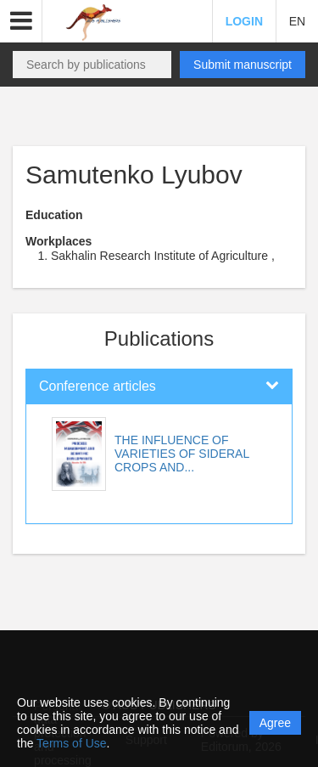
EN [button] (297, 21)
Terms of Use (71, 743)
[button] (21, 21)
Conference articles (97, 386)
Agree (275, 723)
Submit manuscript (242, 64)
